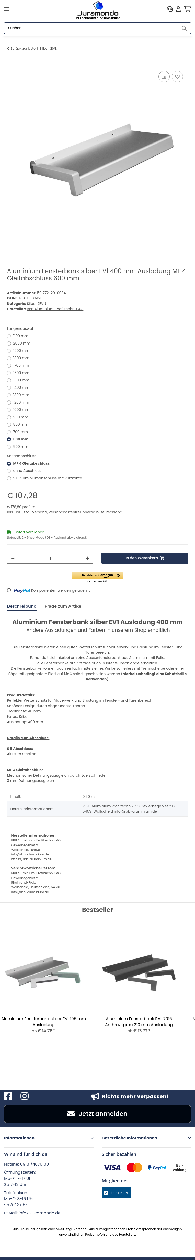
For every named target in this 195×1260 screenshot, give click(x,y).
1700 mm (21, 365)
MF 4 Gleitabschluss (31, 463)
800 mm (20, 424)
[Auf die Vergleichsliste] (164, 76)
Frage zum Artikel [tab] (64, 606)
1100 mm (20, 335)
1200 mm (21, 402)
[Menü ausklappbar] (6, 9)
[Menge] (50, 558)
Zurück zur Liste (23, 48)
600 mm (20, 439)
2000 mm (21, 343)
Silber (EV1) (36, 303)
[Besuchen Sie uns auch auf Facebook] (8, 1096)
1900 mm (21, 350)
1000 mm (21, 409)
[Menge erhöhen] (87, 558)
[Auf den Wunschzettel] (177, 76)
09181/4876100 (34, 1164)
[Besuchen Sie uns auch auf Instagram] (24, 1096)
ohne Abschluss (27, 470)
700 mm (20, 431)
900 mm (20, 417)
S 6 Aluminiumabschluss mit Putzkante (47, 478)
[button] (170, 9)
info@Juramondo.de (40, 1213)
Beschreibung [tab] (22, 606)
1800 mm (21, 358)
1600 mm (21, 372)
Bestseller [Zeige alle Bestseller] (97, 910)
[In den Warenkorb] (11, 64)
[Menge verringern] (12, 558)
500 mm (20, 446)
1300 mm (21, 394)
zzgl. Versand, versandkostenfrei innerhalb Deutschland (73, 512)
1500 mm (21, 380)
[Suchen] (91, 28)
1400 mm (21, 387)
